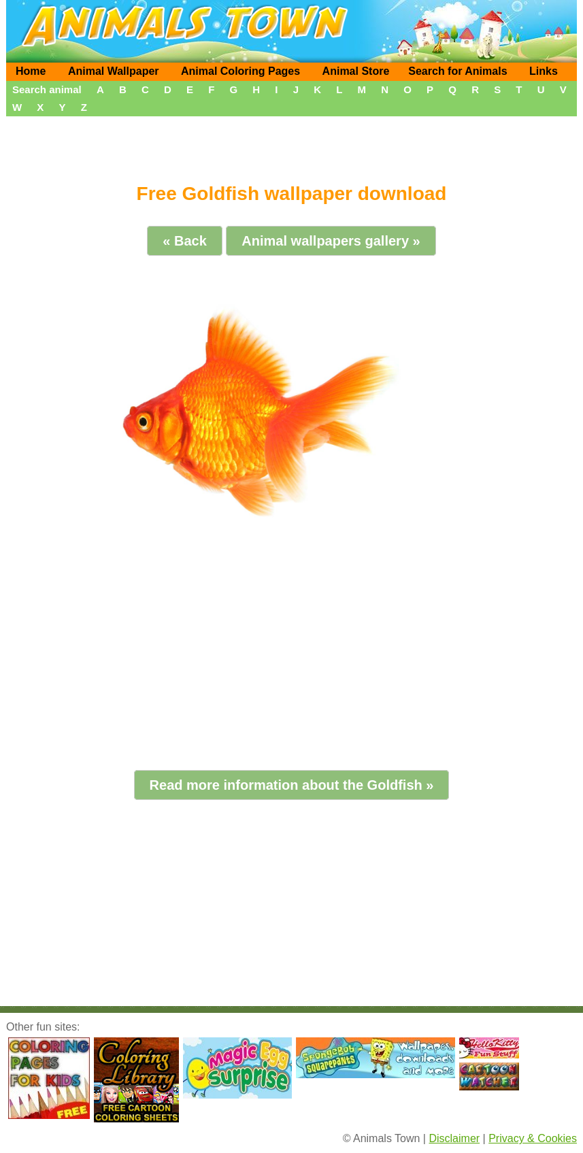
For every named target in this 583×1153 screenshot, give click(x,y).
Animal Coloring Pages (240, 71)
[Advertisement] (291, 145)
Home (31, 71)
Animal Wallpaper (113, 71)
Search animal (47, 89)
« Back (185, 240)
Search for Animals (457, 71)
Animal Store (356, 71)
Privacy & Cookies (532, 1138)
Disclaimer (454, 1138)
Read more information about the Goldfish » (292, 785)
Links (543, 71)
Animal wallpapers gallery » (330, 240)
